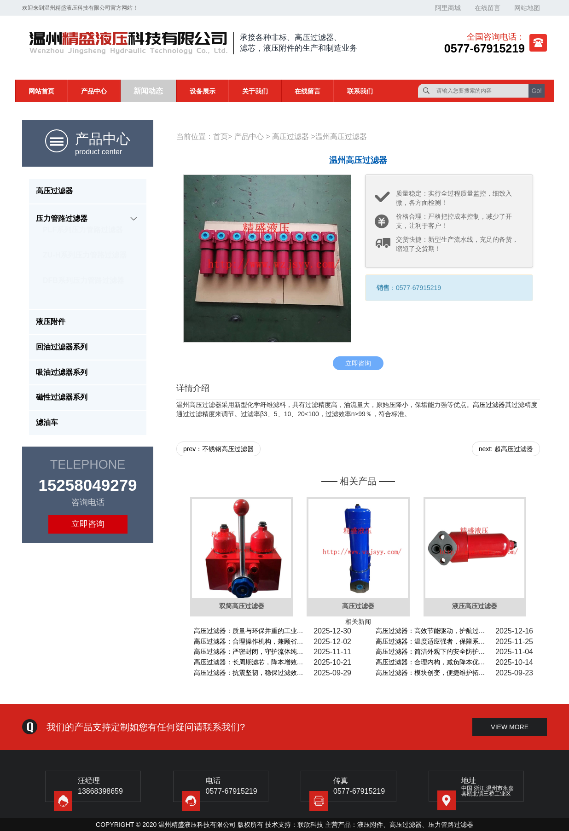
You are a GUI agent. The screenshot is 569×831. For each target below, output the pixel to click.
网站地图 (527, 8)
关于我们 (255, 91)
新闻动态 (148, 91)
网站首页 (41, 91)
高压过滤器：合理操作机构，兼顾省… (248, 641)
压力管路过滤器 (450, 824)
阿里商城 (448, 8)
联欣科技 (310, 824)
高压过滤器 (290, 136)
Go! (536, 90)
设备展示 (202, 91)
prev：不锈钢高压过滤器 (218, 449)
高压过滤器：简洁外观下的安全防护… (430, 651)
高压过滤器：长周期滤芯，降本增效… (248, 662)
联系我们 (360, 91)
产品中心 (94, 91)
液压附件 (370, 824)
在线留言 (487, 8)
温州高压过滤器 (341, 136)
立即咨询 (88, 524)
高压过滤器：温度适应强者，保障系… (430, 641)
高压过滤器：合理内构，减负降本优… (430, 662)
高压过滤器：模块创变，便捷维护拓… (430, 672)
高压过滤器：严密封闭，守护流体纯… (248, 651)
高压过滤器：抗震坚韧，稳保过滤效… (248, 672)
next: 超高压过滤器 (506, 449)
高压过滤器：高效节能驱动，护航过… (430, 630)
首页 (220, 136)
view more (509, 727)
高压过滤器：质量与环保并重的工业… (248, 630)
